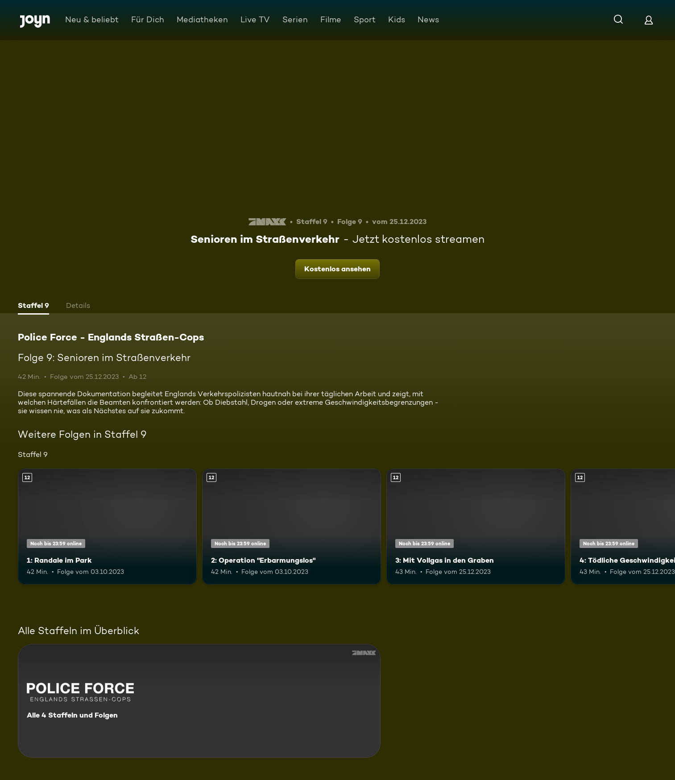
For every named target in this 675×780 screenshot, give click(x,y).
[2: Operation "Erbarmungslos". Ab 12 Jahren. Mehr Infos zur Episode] (291, 527)
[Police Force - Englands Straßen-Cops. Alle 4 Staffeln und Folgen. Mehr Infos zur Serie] (199, 701)
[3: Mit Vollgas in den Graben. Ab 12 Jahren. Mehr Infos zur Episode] (475, 527)
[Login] (649, 20)
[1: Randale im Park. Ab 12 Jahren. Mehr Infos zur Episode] (107, 527)
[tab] (33, 307)
